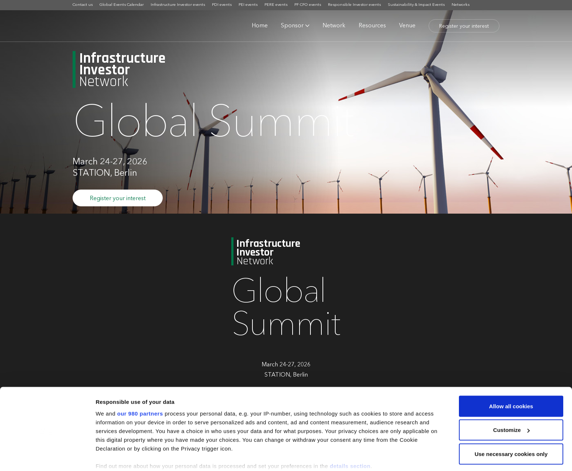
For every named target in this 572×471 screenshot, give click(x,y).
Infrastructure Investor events (178, 5)
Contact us (83, 5)
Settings (106, 457)
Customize (511, 393)
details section (350, 428)
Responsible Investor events (354, 5)
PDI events (222, 5)
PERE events (275, 5)
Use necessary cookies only (511, 416)
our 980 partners (140, 376)
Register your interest (464, 26)
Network (333, 26)
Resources (372, 26)
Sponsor (292, 26)
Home (260, 26)
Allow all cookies (511, 369)
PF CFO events (307, 5)
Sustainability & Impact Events (416, 5)
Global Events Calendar (122, 5)
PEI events (248, 5)
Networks (460, 5)
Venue (407, 26)
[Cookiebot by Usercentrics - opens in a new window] (47, 456)
